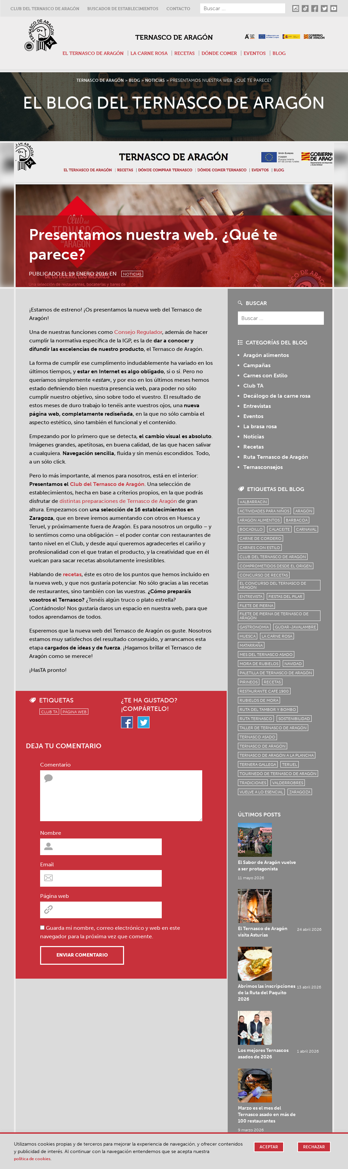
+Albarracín (253, 501)
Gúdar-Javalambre (295, 627)
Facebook (136, 1112)
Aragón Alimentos (260, 520)
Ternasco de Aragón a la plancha (277, 755)
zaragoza (299, 792)
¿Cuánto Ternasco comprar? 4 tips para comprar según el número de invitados (280, 1051)
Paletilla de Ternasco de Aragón (276, 673)
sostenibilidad (294, 718)
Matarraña (251, 645)
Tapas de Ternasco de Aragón (45, 1023)
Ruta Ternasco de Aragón (275, 457)
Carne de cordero (260, 538)
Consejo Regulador (138, 332)
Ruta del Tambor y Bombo (268, 709)
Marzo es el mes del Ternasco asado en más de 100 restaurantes (292, 959)
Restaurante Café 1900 (264, 691)
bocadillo (251, 529)
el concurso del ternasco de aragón (273, 585)
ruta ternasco (256, 718)
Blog (286, 53)
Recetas (185, 53)
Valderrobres (287, 782)
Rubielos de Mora (259, 700)
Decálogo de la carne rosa (277, 396)
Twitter (133, 1120)
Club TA (49, 712)
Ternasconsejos (263, 467)
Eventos (260, 53)
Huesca (248, 636)
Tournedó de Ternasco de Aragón (278, 773)
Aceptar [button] (267, 1147)
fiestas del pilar (285, 596)
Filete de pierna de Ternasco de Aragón (274, 615)
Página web (75, 712)
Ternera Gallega (258, 764)
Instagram (136, 1095)
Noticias (137, 272)
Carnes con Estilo (265, 375)
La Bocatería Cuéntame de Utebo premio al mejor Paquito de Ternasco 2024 (168, 1051)
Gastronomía (254, 627)
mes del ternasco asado (266, 654)
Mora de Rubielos (259, 663)
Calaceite (279, 529)
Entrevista (251, 596)
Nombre (50, 833)
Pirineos (249, 682)
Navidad (293, 663)
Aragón (303, 511)
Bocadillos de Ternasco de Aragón (158, 1023)
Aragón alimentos (266, 355)
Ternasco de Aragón (174, 36)
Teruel (289, 764)
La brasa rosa (260, 426)
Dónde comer (222, 53)
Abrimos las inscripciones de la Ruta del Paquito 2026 (292, 893)
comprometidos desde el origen (276, 566)
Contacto (178, 8)
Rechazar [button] (313, 1147)
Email (47, 864)
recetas (72, 574)
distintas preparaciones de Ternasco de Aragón (118, 501)
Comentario (55, 764)
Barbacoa (297, 520)
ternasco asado (257, 737)
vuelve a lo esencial (261, 792)
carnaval (306, 529)
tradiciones (253, 782)
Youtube (134, 1129)
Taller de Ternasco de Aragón (273, 727)
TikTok (132, 1103)
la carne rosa (277, 636)
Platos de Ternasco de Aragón (260, 1023)
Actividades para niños (264, 511)
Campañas (257, 365)
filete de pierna (256, 605)
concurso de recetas (264, 575)
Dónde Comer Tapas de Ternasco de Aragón (62, 1032)
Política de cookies (35, 1159)
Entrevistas (257, 406)
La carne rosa (148, 53)
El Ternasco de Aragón (88, 53)
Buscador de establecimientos (122, 8)
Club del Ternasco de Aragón (45, 8)
